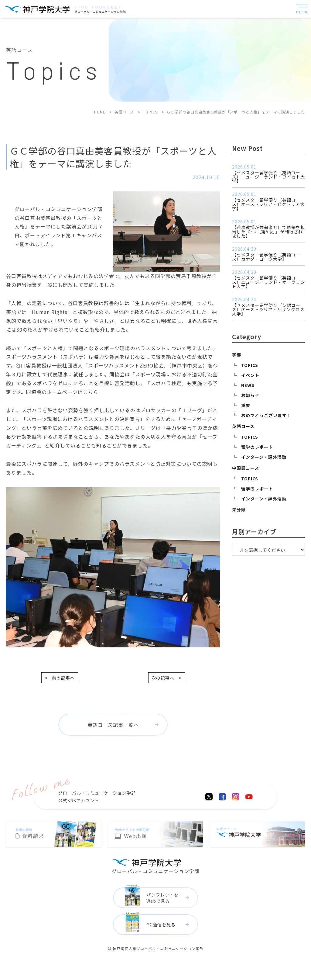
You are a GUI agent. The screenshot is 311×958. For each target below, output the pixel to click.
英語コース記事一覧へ (113, 724)
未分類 (239, 510)
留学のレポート (257, 447)
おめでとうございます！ (266, 415)
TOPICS (249, 365)
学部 (236, 354)
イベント (250, 375)
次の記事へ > (167, 678)
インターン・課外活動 (263, 457)
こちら (90, 391)
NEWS (248, 385)
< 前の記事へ (60, 678)
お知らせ (250, 395)
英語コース (243, 426)
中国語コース (245, 468)
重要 (245, 405)
